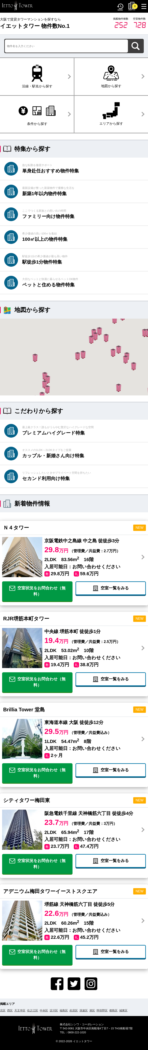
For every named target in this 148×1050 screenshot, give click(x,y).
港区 (92, 1010)
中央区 (44, 1010)
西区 (10, 1010)
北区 (2, 1010)
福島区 (64, 1010)
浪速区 (83, 1010)
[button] (106, 338)
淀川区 (54, 1010)
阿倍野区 (102, 1010)
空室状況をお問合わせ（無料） (37, 590)
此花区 (74, 1010)
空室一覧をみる (111, 588)
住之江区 (32, 1010)
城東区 (123, 1010)
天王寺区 (19, 1010)
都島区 (113, 1010)
